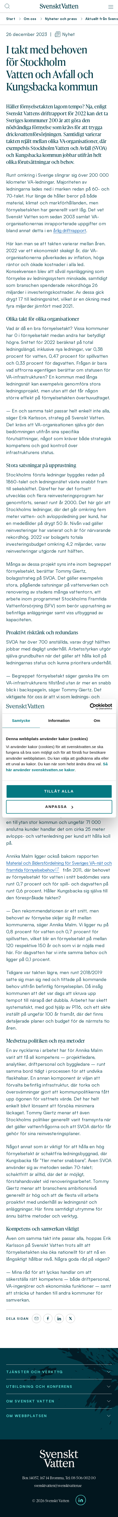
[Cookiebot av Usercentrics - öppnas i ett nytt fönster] (89, 706)
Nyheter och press (61, 19)
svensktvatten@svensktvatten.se (58, 1485)
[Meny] (111, 7)
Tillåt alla (59, 791)
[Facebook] (47, 1318)
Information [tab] (59, 720)
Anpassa (59, 807)
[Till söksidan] (7, 7)
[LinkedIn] (59, 1318)
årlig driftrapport (69, 230)
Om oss (30, 19)
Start (10, 19)
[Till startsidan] (59, 7)
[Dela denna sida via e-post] (36, 1318)
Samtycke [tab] (21, 720)
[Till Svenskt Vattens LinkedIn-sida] (81, 1501)
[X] (70, 1318)
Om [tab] (97, 720)
